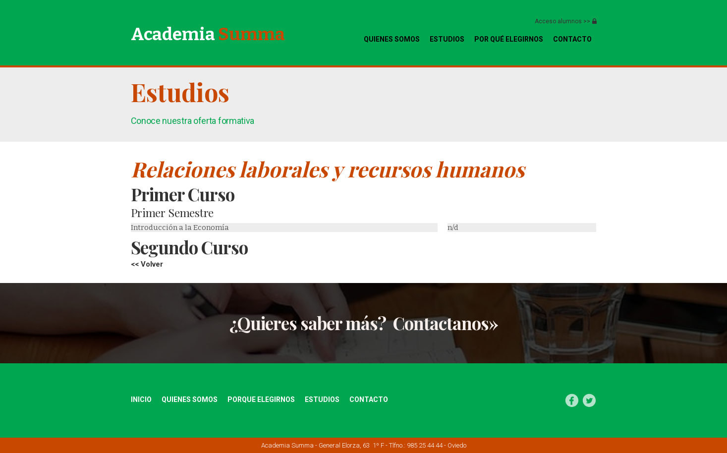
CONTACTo (572, 39)
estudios (322, 399)
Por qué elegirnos (508, 39)
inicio (141, 399)
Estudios (447, 39)
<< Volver (147, 264)
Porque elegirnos (261, 399)
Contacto (368, 399)
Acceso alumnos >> (562, 21)
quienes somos (392, 39)
